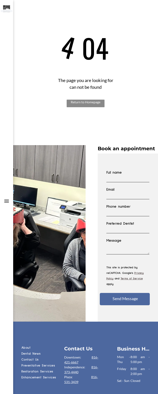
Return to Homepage (85, 102)
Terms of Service (132, 278)
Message (113, 241)
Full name (114, 172)
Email (110, 189)
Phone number (118, 206)
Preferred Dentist (120, 223)
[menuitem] (41, 348)
